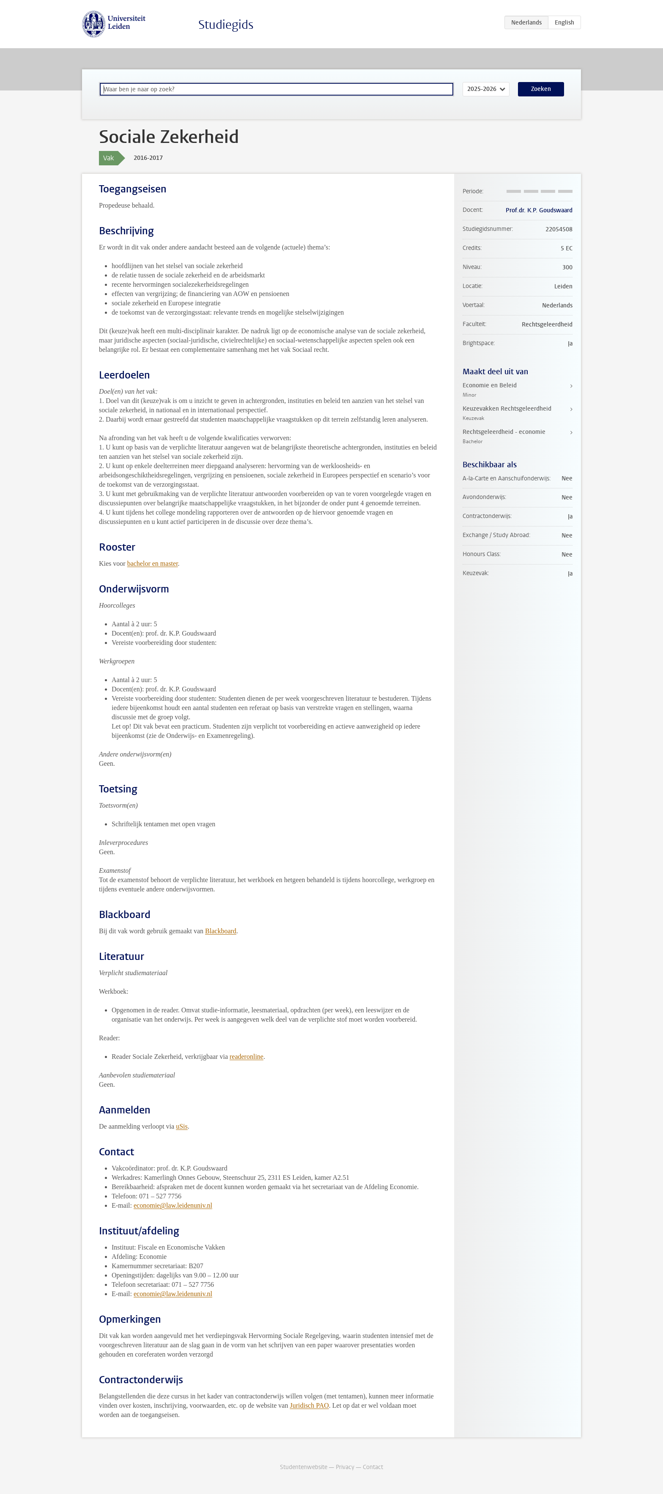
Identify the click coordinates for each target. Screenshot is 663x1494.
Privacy (345, 1467)
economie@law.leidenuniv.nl (173, 1205)
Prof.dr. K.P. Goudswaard (539, 210)
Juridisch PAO (309, 1405)
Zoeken (541, 89)
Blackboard (220, 931)
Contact (373, 1467)
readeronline (246, 1056)
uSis (182, 1126)
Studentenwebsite (303, 1467)
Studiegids (226, 25)
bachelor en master (152, 563)
